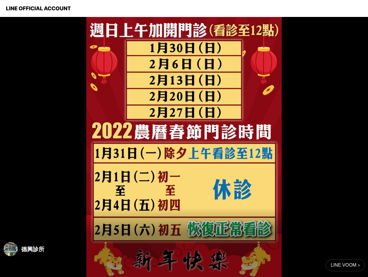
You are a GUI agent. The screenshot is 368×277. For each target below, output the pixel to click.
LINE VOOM (343, 265)
